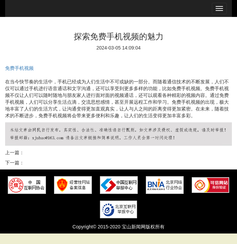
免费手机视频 (19, 68)
